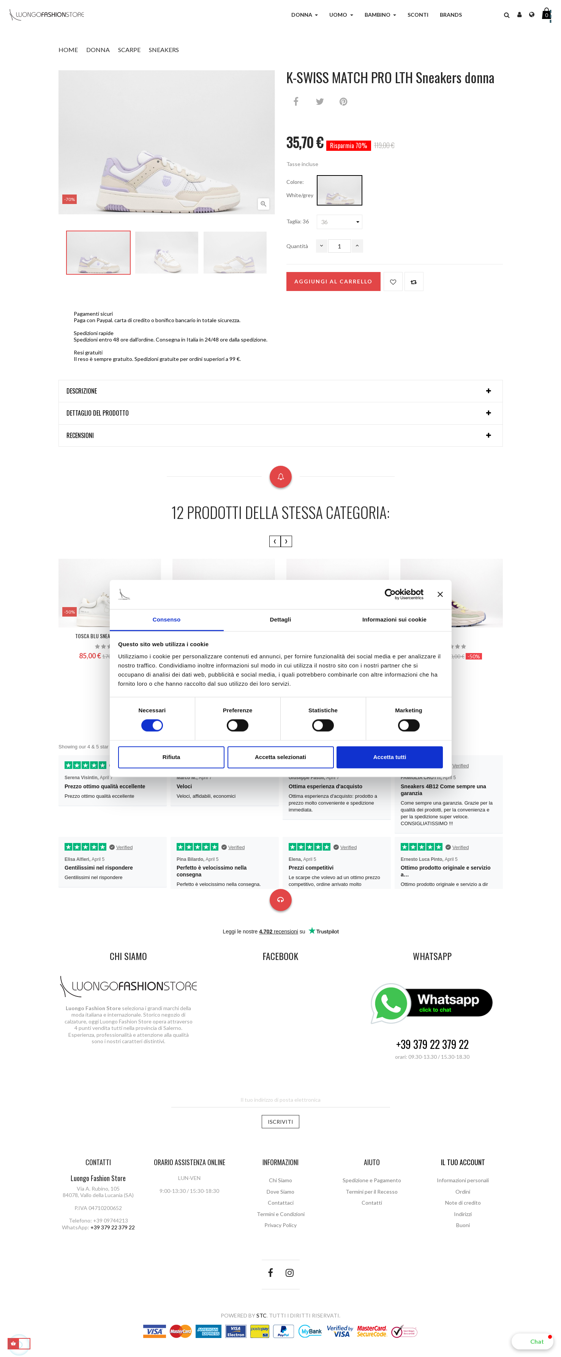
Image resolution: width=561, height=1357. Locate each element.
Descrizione (81, 391)
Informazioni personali (463, 1180)
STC (261, 1315)
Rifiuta (171, 757)
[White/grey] (339, 190)
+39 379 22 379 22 (432, 1044)
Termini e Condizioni (281, 1214)
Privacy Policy (280, 1225)
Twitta (319, 101)
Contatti (372, 1202)
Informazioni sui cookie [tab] (394, 619)
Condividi (295, 101)
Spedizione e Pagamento (372, 1180)
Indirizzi (463, 1214)
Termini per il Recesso (372, 1191)
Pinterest (343, 101)
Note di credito (463, 1202)
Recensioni (80, 435)
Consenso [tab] (166, 619)
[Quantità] (339, 246)
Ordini (462, 1191)
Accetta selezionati (280, 757)
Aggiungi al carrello (333, 281)
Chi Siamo (280, 1180)
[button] (532, 1341)
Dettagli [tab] (280, 619)
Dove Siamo (280, 1191)
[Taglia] (339, 222)
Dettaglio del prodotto (97, 413)
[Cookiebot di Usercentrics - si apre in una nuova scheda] (390, 594)
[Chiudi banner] (440, 594)
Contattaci (281, 1202)
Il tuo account (463, 1162)
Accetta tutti (389, 757)
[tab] (281, 391)
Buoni (463, 1225)
